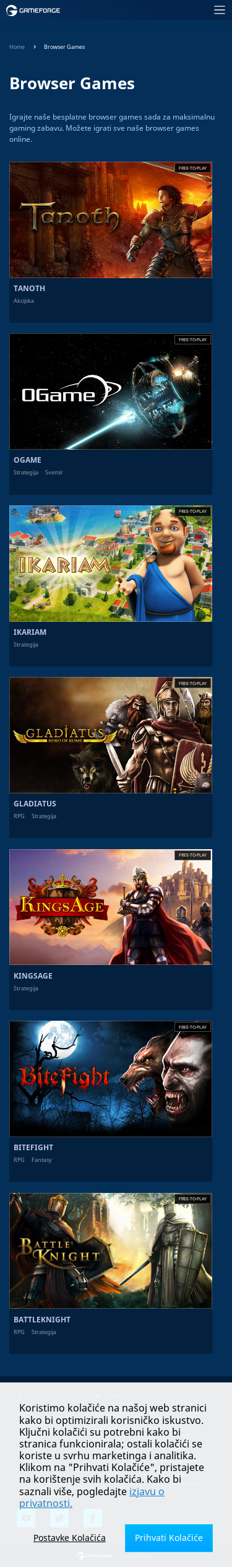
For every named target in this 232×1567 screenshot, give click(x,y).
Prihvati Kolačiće (169, 1537)
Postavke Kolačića (69, 1537)
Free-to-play (193, 168)
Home (17, 47)
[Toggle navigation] (150, 10)
